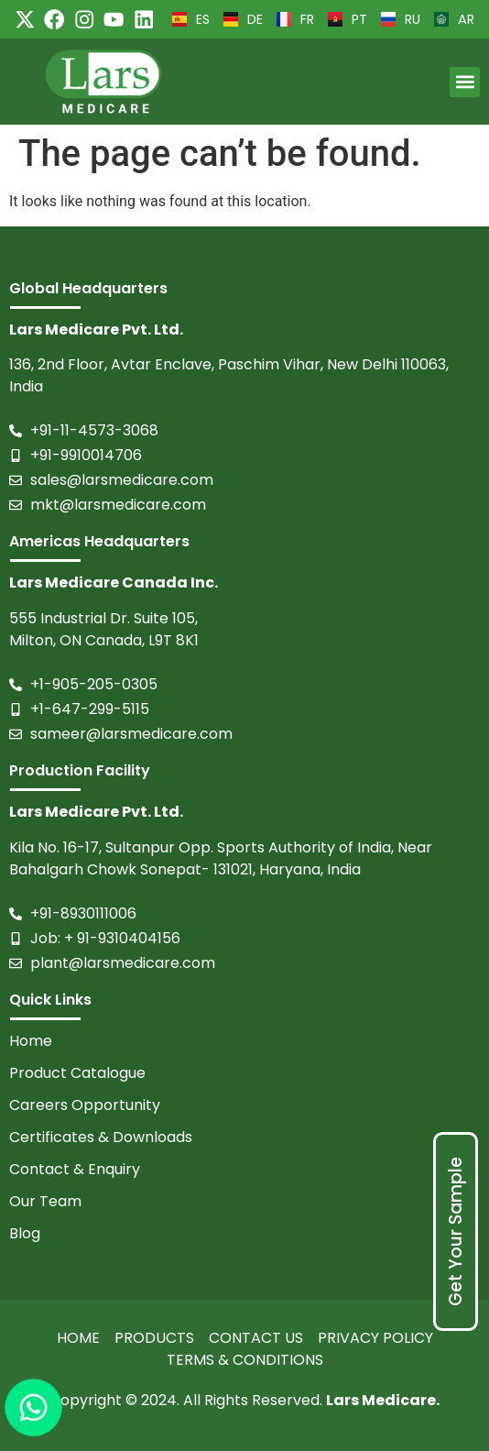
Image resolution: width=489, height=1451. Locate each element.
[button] (465, 82)
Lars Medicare (381, 1400)
